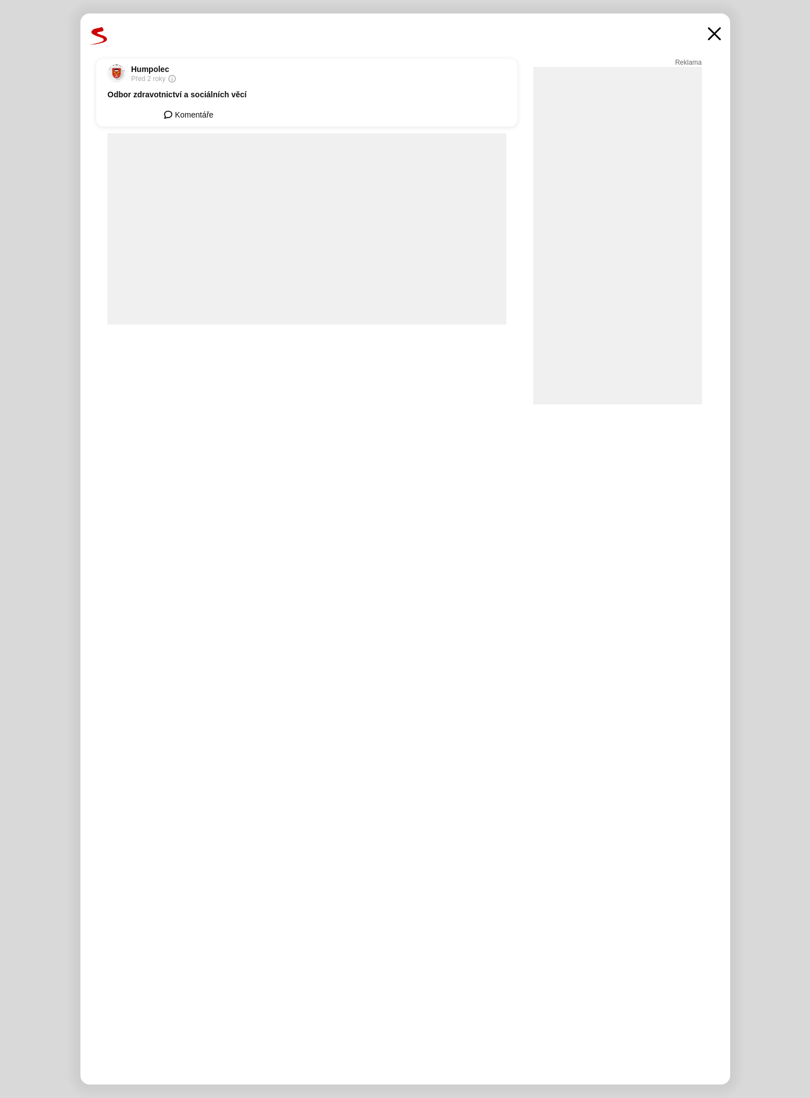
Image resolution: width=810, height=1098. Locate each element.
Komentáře (188, 114)
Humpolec (150, 69)
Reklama (688, 62)
